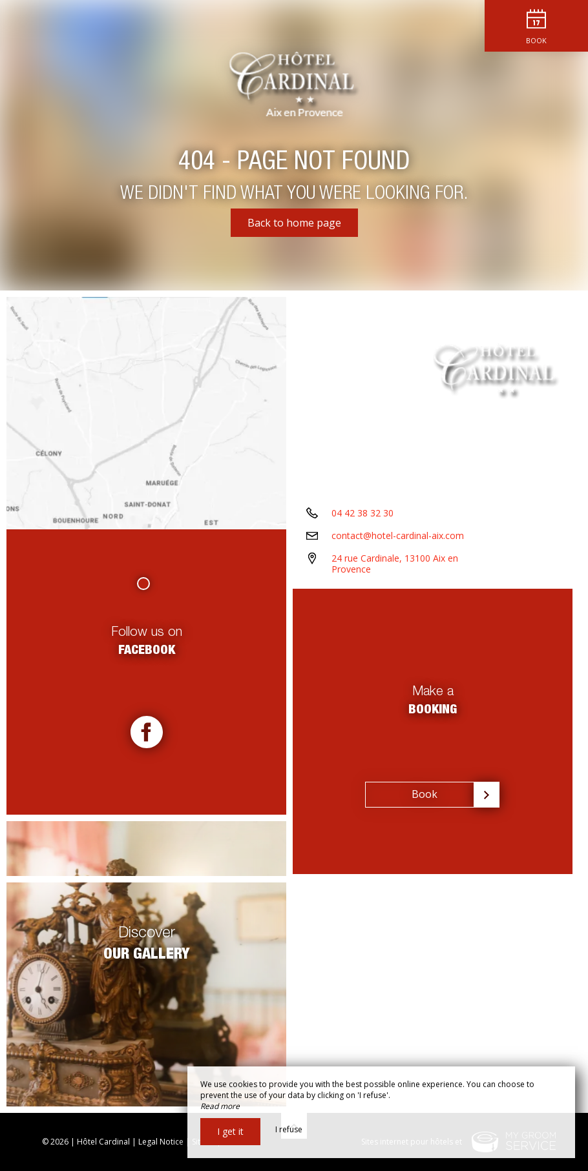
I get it (230, 1131)
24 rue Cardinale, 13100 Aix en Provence (394, 563)
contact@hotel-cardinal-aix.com (397, 535)
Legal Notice (161, 1141)
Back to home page (294, 223)
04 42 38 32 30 (362, 513)
